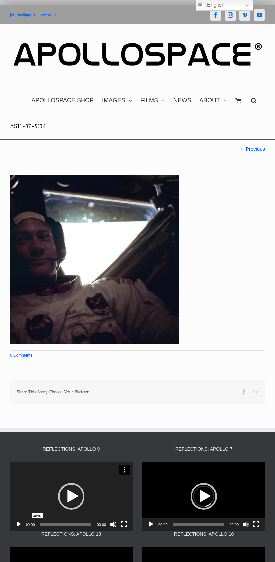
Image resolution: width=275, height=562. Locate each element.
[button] (254, 99)
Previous (255, 149)
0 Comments (21, 355)
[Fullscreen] (124, 524)
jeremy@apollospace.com (33, 15)
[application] (71, 496)
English (211, 5)
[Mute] (113, 524)
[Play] (18, 524)
